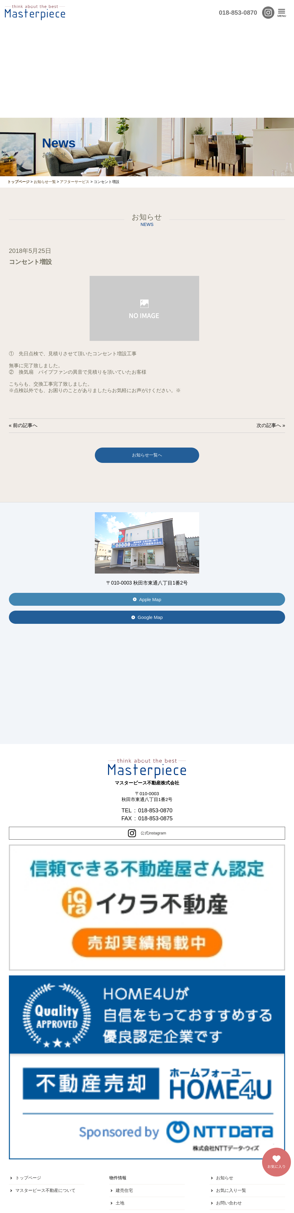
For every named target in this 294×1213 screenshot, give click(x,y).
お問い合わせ (229, 1202)
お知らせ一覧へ (147, 454)
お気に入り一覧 (231, 1190)
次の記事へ (269, 425)
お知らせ (224, 1177)
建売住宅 (124, 1190)
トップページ (28, 1177)
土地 (120, 1202)
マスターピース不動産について (45, 1190)
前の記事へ (25, 425)
